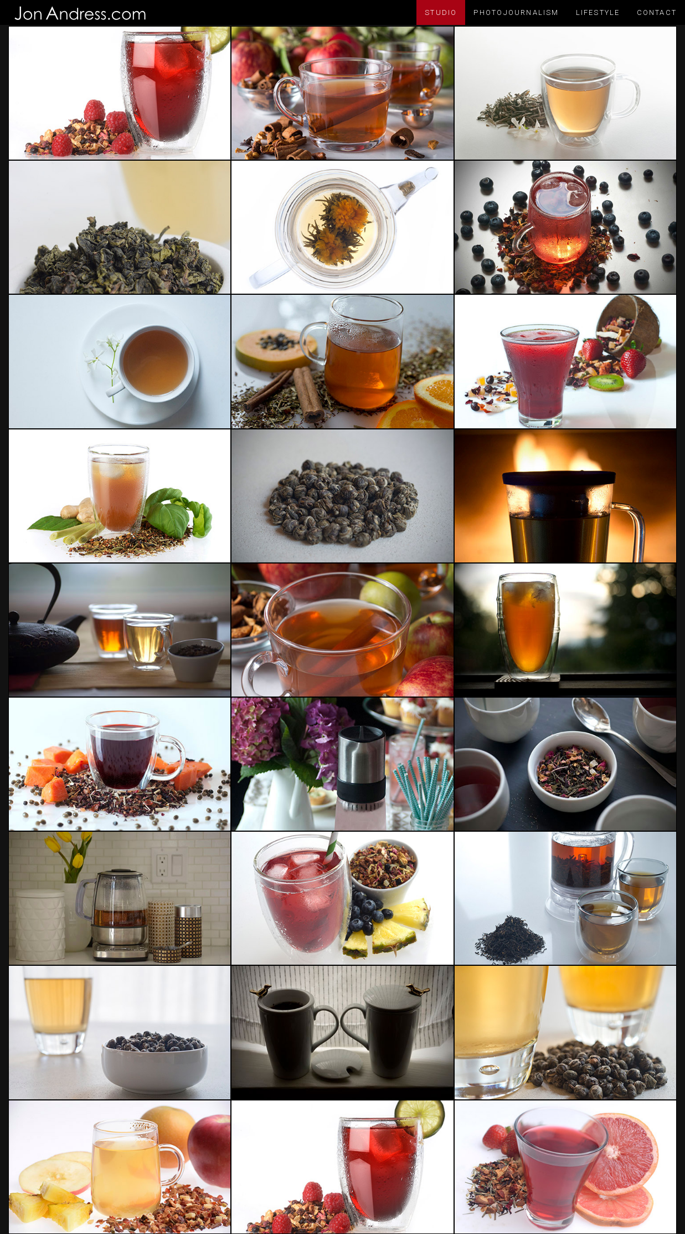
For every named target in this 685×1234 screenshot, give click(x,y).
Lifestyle (598, 12)
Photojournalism (516, 12)
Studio (441, 12)
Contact (657, 12)
